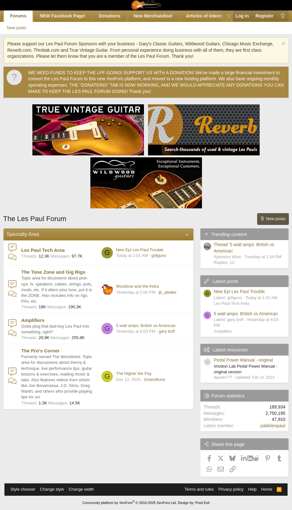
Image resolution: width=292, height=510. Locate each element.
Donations (114, 15)
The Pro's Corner (45, 350)
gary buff (162, 331)
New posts (24, 27)
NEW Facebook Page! (67, 15)
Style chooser (26, 489)
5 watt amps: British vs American (141, 325)
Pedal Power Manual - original (239, 360)
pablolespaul (268, 425)
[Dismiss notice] (278, 44)
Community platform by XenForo (129, 503)
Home (263, 489)
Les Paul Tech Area (47, 250)
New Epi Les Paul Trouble (135, 249)
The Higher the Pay (129, 376)
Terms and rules (196, 489)
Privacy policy (227, 489)
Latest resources (225, 349)
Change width (84, 489)
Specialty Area (27, 234)
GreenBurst (150, 382)
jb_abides (163, 292)
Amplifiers (37, 320)
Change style (55, 489)
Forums (23, 15)
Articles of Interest (209, 15)
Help (249, 489)
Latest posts (221, 281)
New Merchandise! (157, 15)
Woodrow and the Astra (133, 286)
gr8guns (154, 255)
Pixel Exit (202, 503)
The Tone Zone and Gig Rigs (58, 272)
